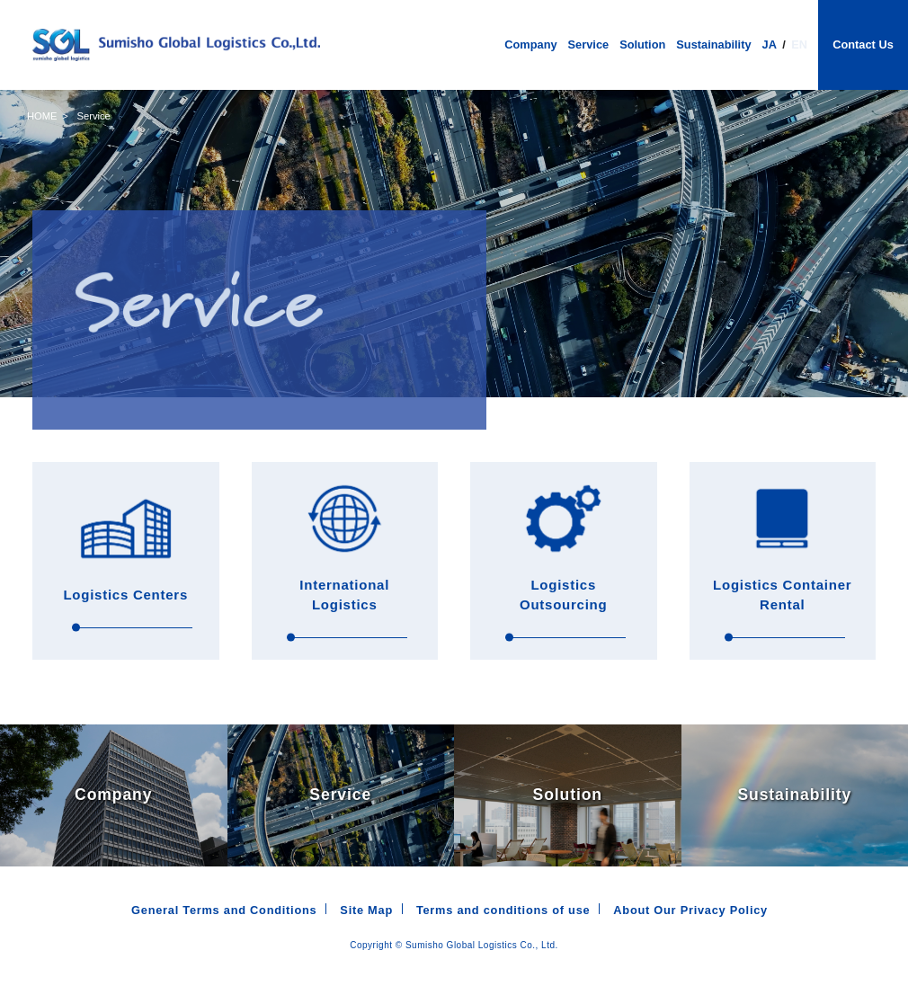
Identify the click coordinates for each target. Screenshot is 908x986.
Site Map (366, 910)
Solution (642, 46)
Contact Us (863, 44)
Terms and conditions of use (503, 910)
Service (589, 46)
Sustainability (713, 46)
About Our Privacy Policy (690, 910)
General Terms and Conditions (223, 910)
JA (769, 44)
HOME (42, 116)
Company (530, 46)
